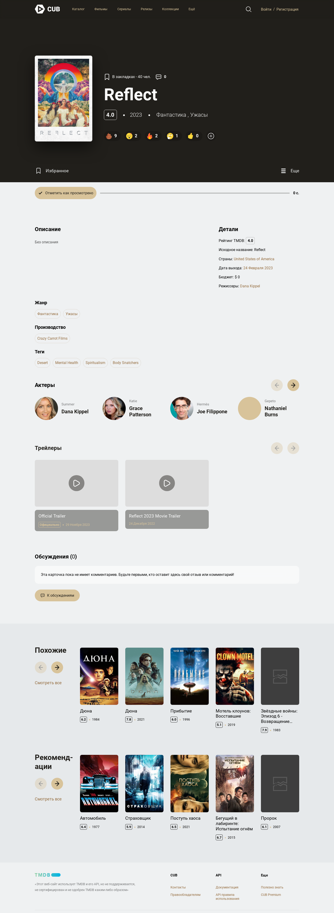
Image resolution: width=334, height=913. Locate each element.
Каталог (78, 9)
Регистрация (287, 9)
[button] (293, 385)
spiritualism (95, 363)
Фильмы (100, 9)
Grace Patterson (140, 411)
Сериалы (124, 9)
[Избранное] (52, 170)
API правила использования (227, 896)
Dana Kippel (250, 286)
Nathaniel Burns (276, 411)
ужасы (199, 115)
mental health (66, 363)
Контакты (178, 887)
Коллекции (170, 9)
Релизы (146, 9)
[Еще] (289, 170)
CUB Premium (271, 895)
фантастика (171, 115)
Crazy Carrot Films (52, 338)
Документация (227, 887)
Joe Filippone (212, 411)
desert (42, 363)
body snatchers (125, 363)
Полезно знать (272, 887)
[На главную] (47, 9)
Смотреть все (48, 682)
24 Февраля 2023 (258, 268)
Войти (266, 9)
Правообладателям (185, 895)
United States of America (254, 259)
